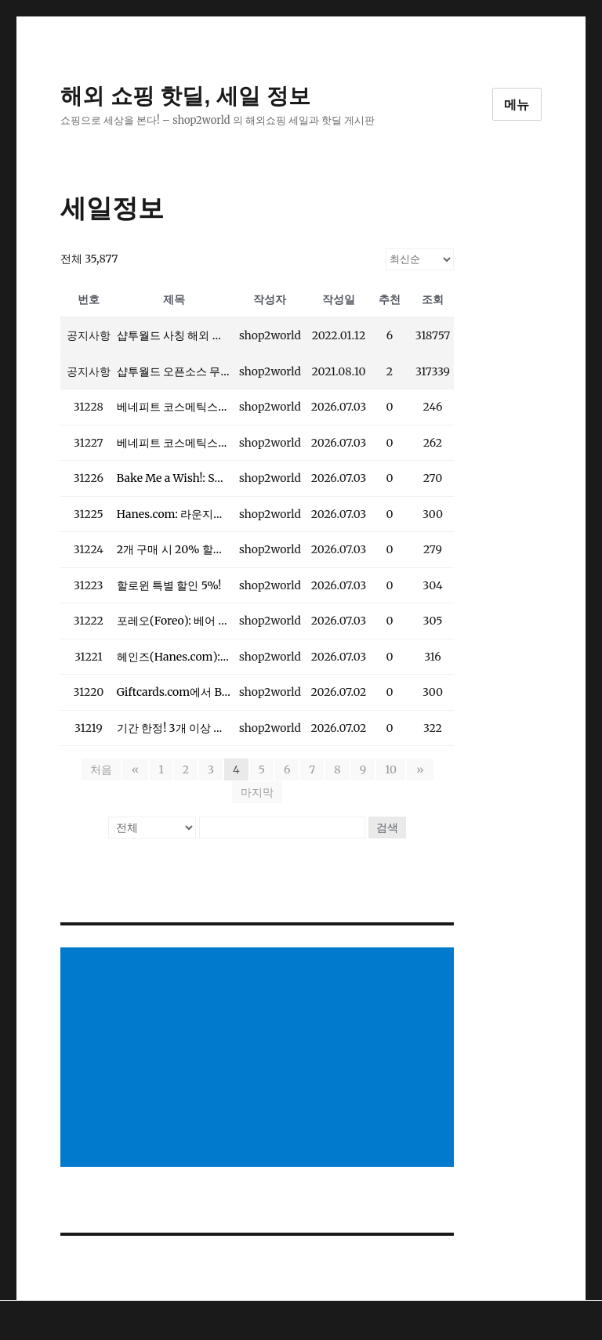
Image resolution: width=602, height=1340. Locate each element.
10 (391, 769)
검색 (387, 827)
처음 (103, 769)
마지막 (257, 792)
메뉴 (517, 104)
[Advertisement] (260, 1058)
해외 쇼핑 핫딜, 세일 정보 (185, 96)
